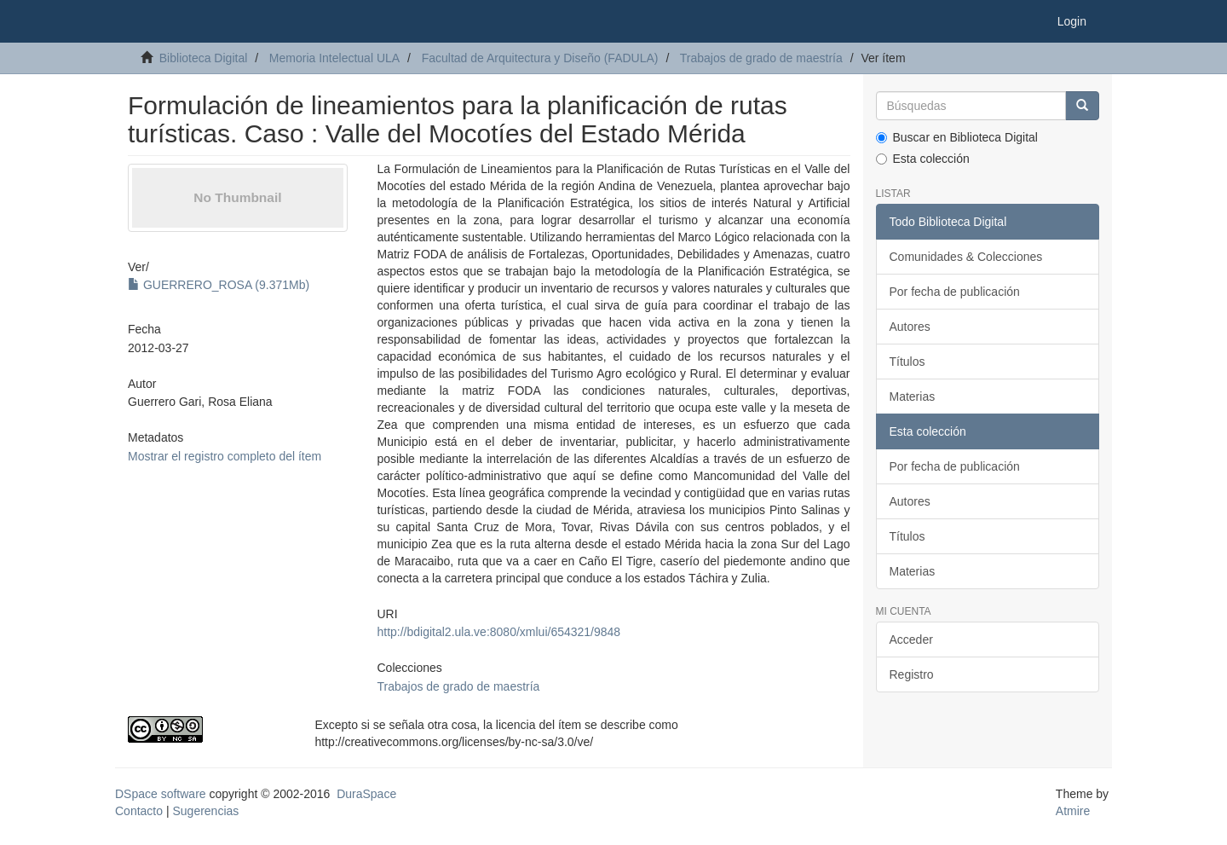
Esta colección (923, 158)
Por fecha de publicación (955, 291)
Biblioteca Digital (203, 58)
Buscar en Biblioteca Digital (957, 137)
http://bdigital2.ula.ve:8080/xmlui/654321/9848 (498, 632)
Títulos (907, 361)
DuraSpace (366, 794)
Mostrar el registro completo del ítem (224, 456)
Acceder (911, 639)
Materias (913, 396)
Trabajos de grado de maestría (761, 58)
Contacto (139, 811)
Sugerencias (205, 811)
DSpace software (160, 794)
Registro (912, 674)
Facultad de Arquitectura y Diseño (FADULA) (540, 58)
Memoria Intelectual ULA (334, 58)
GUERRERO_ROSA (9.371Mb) (218, 285)
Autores (910, 326)
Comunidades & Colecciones (966, 256)
